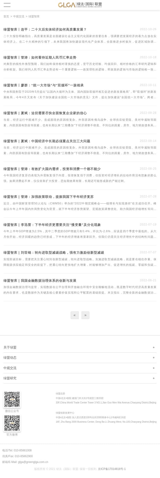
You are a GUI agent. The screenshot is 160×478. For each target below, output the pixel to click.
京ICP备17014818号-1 (112, 469)
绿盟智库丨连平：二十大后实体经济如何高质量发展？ (45, 29)
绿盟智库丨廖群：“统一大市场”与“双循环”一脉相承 (43, 85)
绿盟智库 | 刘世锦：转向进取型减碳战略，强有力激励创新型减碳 (53, 252)
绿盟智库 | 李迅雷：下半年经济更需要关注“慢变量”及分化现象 (52, 225)
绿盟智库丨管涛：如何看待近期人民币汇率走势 (39, 57)
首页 (6, 16)
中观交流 (18, 16)
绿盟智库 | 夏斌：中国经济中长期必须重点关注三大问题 (46, 141)
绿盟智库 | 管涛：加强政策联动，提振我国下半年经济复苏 (48, 197)
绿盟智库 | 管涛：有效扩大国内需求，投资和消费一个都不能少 (52, 169)
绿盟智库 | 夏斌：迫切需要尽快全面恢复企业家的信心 (45, 113)
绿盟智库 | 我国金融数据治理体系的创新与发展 (39, 280)
